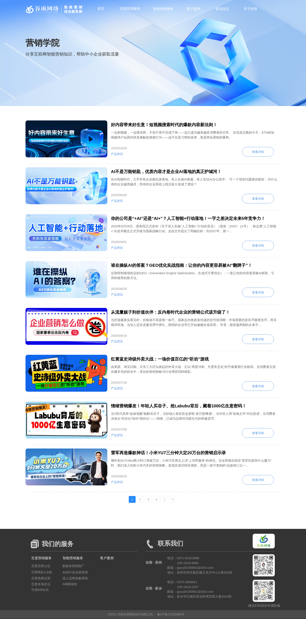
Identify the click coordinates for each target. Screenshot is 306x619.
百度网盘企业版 (41, 572)
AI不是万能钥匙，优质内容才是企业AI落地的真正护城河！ (166, 171)
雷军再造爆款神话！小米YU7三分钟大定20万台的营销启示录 (168, 452)
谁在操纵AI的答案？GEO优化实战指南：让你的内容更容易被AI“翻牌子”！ (181, 265)
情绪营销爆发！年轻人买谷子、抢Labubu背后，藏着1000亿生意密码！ (178, 406)
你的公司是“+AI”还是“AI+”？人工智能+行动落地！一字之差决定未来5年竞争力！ (188, 218)
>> (172, 499)
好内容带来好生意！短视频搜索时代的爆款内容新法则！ (164, 124)
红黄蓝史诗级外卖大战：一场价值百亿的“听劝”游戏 (160, 359)
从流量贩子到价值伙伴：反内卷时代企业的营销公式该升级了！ (170, 312)
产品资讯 (117, 154)
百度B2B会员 (40, 589)
